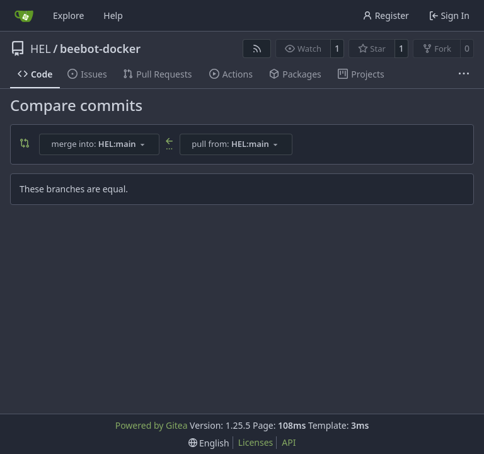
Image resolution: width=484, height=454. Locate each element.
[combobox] (99, 144)
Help (113, 15)
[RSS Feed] (257, 48)
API (289, 442)
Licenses (256, 442)
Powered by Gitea (151, 425)
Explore (68, 15)
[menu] (208, 443)
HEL (40, 48)
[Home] (24, 15)
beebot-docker (100, 48)
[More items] (464, 74)
